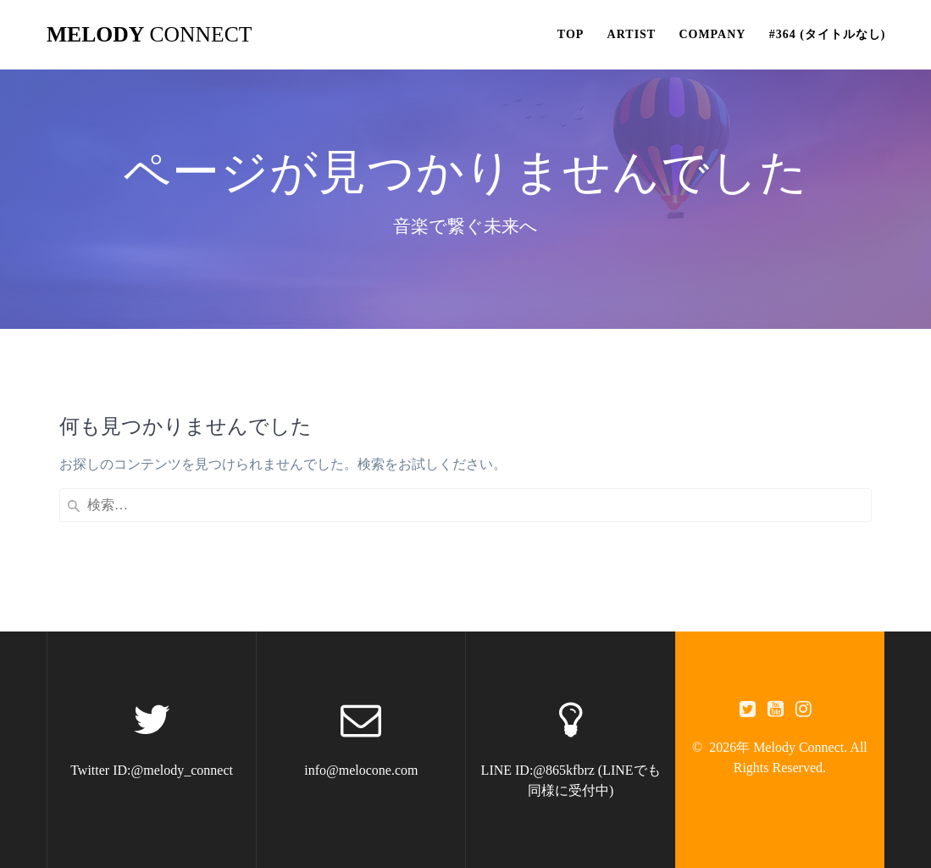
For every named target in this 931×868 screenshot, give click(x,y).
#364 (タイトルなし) (827, 34)
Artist (632, 34)
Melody (149, 35)
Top (571, 34)
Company (712, 34)
